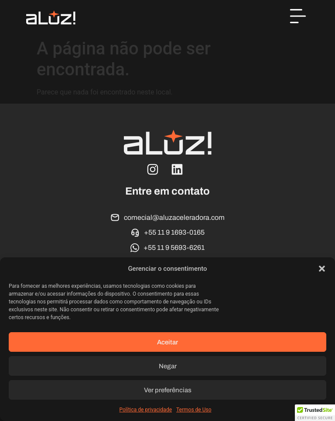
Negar (168, 366)
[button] (322, 268)
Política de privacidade (145, 410)
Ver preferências (167, 390)
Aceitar (167, 342)
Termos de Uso (193, 410)
